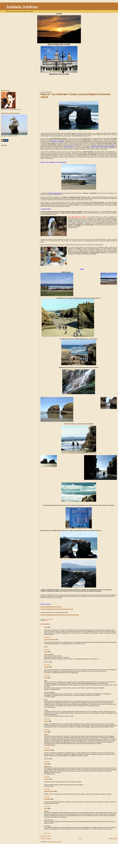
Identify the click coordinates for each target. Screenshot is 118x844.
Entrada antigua (113, 838)
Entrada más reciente (45, 838)
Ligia (45, 627)
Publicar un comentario (45, 836)
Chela (46, 677)
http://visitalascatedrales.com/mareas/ (50, 606)
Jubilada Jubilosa (22, 7)
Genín (46, 651)
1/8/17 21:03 (47, 718)
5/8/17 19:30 (47, 789)
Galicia (46, 620)
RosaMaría (47, 799)
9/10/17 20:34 (47, 833)
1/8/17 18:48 (47, 675)
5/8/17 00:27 (47, 761)
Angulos (46, 779)
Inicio (80, 838)
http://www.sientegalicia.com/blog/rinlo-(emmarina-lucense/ (56, 609)
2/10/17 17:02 (47, 806)
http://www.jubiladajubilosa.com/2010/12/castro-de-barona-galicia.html (59, 614)
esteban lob (47, 750)
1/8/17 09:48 (47, 637)
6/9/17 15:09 (47, 796)
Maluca (46, 721)
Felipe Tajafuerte (49, 791)
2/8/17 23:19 (47, 747)
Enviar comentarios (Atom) (54, 841)
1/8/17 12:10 (47, 649)
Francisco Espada (49, 639)
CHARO (46, 667)
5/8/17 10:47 (47, 776)
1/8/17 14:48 (47, 664)
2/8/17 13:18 (47, 729)
